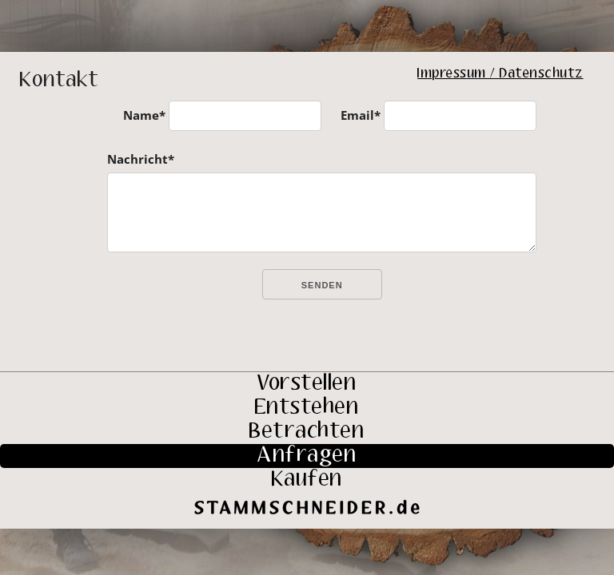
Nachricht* (140, 159)
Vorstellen (307, 384)
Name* (144, 115)
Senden (322, 285)
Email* (361, 115)
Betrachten (307, 432)
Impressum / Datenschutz (500, 74)
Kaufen (307, 480)
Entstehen (307, 408)
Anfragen (307, 456)
